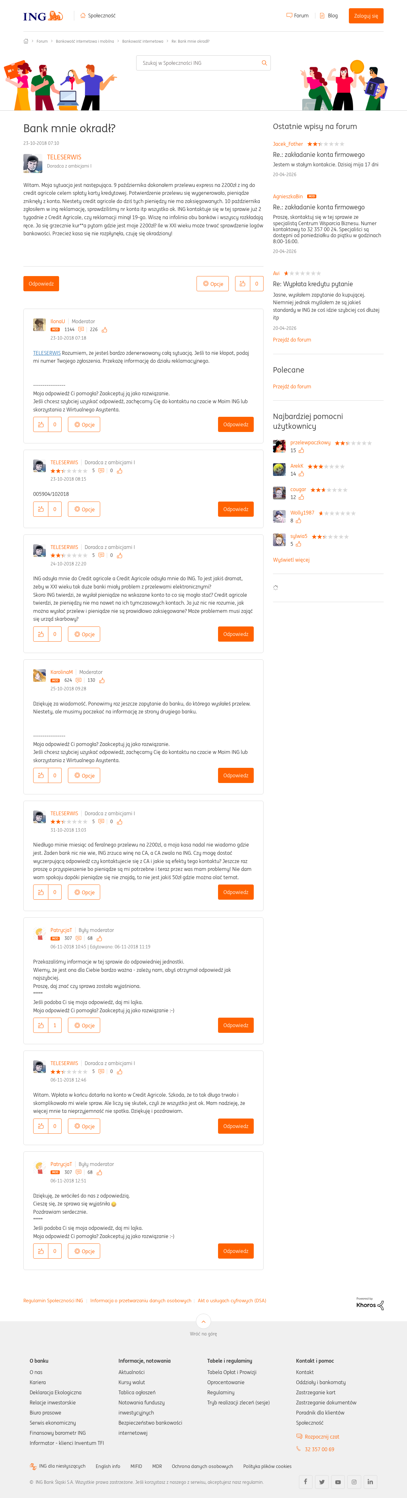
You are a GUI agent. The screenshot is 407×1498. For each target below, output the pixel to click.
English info (111, 1466)
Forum (301, 15)
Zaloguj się (366, 16)
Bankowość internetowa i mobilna (85, 41)
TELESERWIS (64, 157)
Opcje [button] (216, 284)
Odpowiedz (41, 283)
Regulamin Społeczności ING (53, 1301)
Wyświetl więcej (291, 560)
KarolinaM (62, 672)
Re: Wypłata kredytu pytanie (313, 284)
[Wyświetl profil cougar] (299, 489)
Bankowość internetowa (142, 41)
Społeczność (102, 15)
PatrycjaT (61, 930)
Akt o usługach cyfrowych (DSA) (232, 1301)
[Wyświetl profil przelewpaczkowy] (312, 442)
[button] (242, 283)
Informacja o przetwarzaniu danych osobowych (140, 1301)
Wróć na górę (203, 1334)
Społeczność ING (25, 41)
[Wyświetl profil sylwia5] (300, 536)
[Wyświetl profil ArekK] (298, 466)
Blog (333, 15)
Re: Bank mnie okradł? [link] (191, 41)
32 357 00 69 (319, 1449)
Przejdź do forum (292, 339)
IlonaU (58, 321)
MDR (161, 1466)
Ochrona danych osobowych (208, 1466)
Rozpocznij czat (322, 1436)
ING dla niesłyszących (63, 1466)
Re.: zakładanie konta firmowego (319, 154)
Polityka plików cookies (276, 1466)
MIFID (140, 1466)
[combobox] (203, 63)
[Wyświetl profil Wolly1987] (304, 512)
